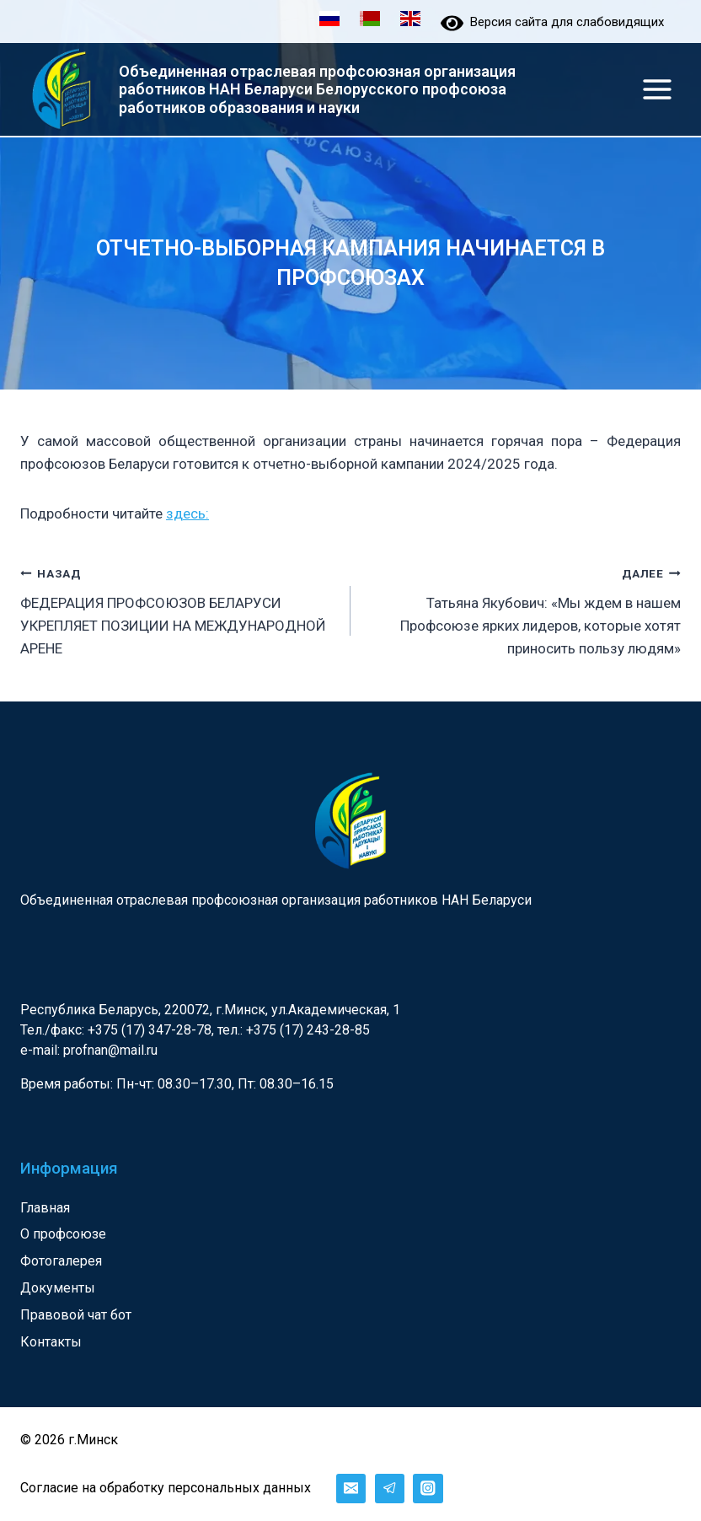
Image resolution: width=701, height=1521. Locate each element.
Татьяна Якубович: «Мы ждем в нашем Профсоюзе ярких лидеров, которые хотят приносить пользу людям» (523, 610)
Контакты (51, 1343)
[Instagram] (427, 1488)
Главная (45, 1208)
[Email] (351, 1488)
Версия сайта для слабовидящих (552, 22)
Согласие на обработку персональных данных (165, 1489)
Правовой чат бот (75, 1316)
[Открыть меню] (657, 88)
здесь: (187, 514)
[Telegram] (389, 1488)
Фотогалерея (61, 1262)
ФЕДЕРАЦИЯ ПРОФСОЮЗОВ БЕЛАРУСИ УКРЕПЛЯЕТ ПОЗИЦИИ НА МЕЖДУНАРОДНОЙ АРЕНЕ (178, 610)
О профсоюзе (63, 1235)
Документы (57, 1289)
